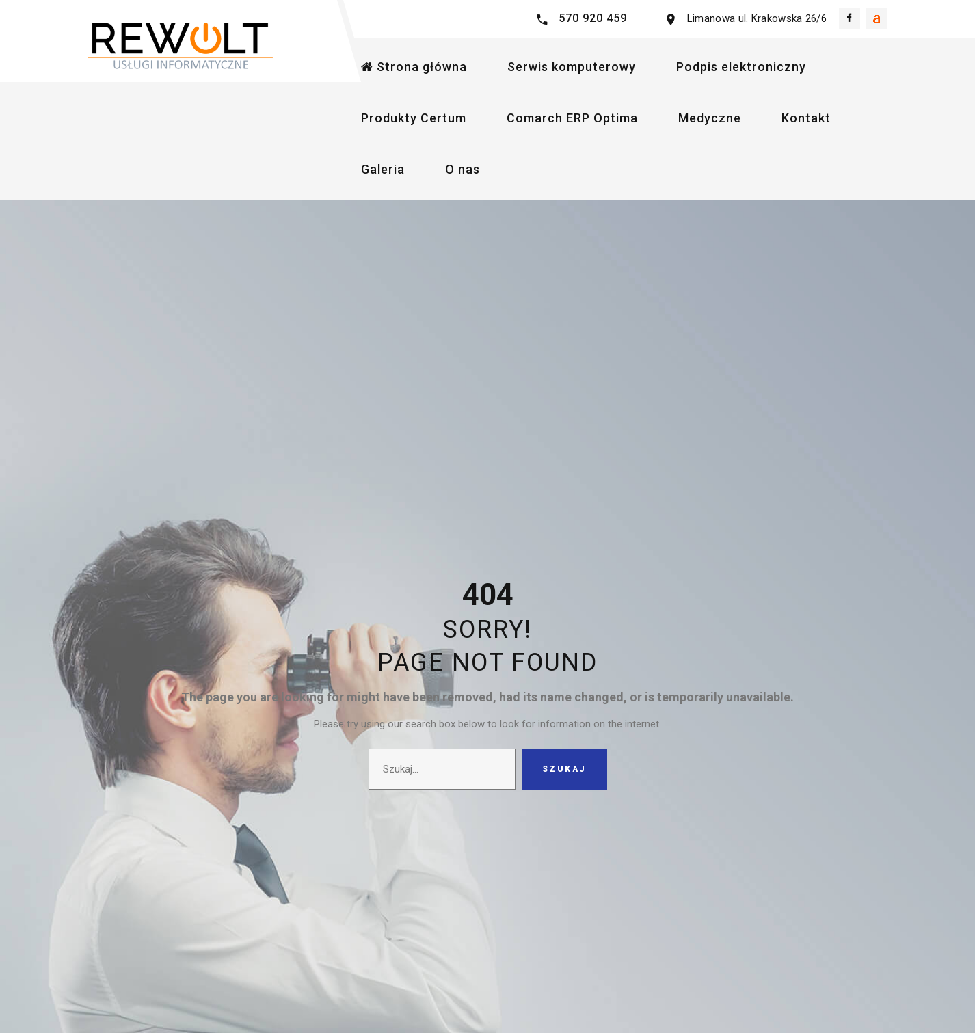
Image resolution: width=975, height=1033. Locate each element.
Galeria (383, 169)
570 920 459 (593, 18)
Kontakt (806, 118)
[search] (442, 769)
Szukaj (564, 769)
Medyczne (709, 118)
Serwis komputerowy (571, 66)
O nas (462, 169)
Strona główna (414, 66)
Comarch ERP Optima (572, 118)
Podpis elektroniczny (741, 66)
